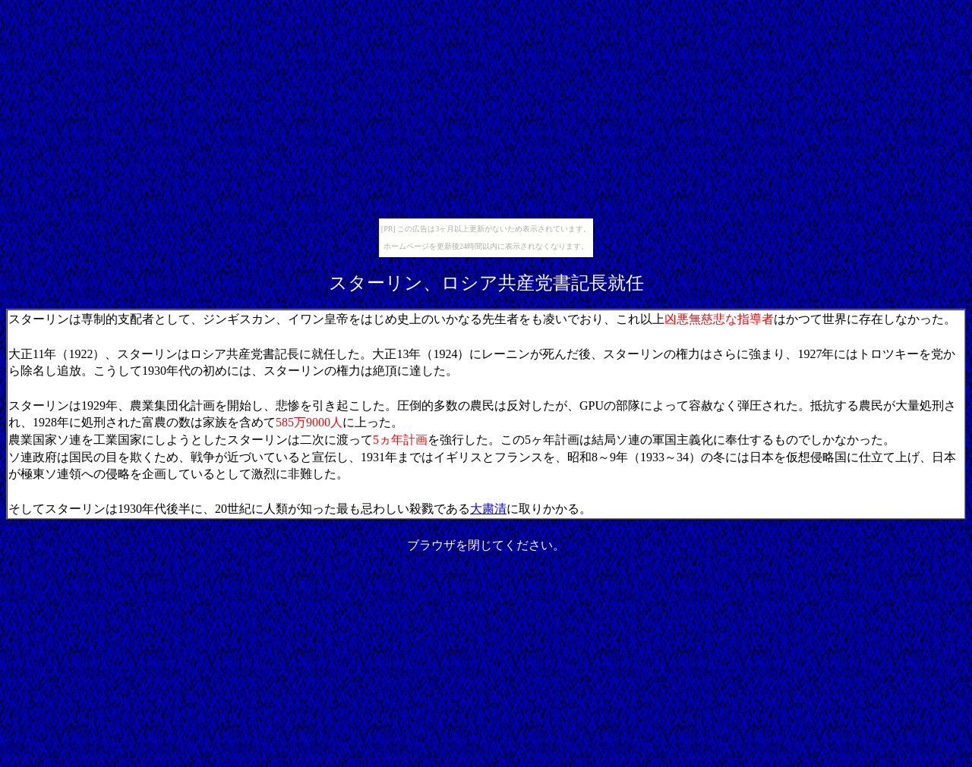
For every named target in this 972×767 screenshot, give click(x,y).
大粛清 (488, 508)
